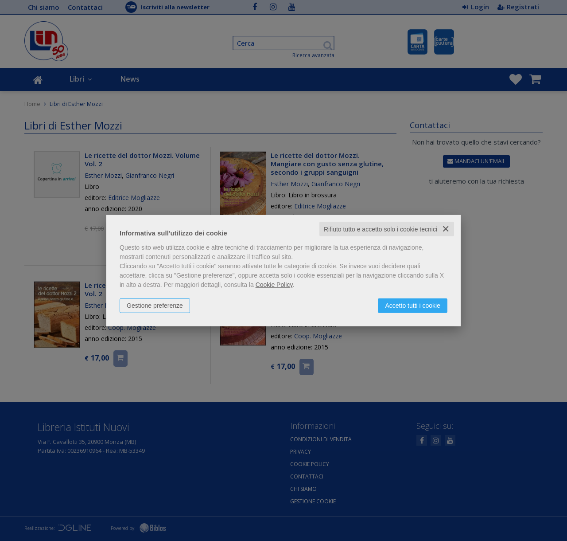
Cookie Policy (274, 284)
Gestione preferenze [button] (155, 305)
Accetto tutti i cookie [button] (412, 305)
